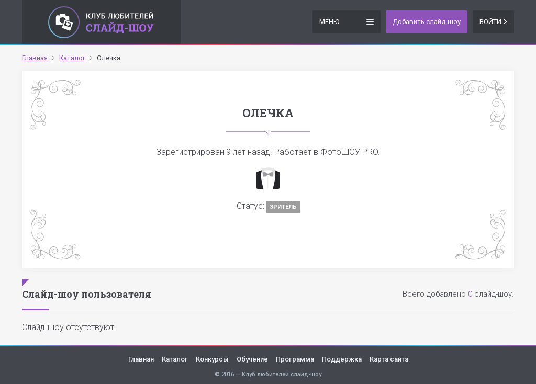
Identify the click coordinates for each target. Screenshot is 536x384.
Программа (295, 359)
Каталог (175, 359)
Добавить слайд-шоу (427, 22)
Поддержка (342, 359)
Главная (141, 359)
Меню (346, 21)
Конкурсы (212, 359)
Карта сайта (389, 359)
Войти (493, 22)
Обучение (252, 359)
